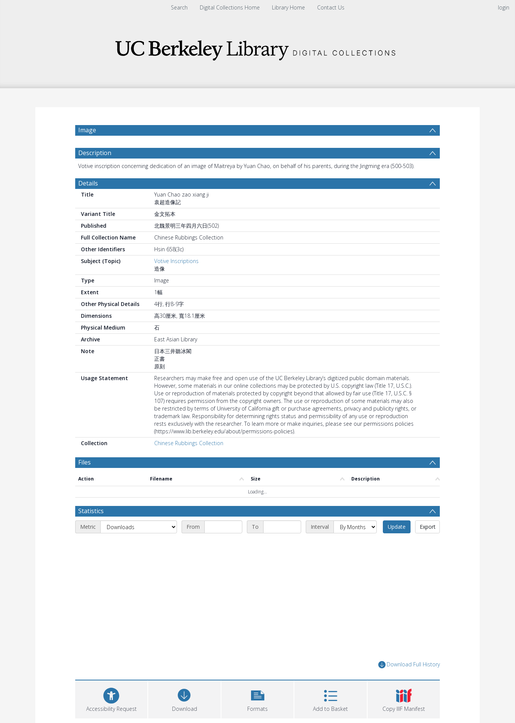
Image (87, 130)
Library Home (288, 7)
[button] (257, 698)
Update (397, 526)
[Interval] (355, 526)
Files (84, 462)
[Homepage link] (257, 48)
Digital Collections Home (230, 7)
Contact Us (330, 7)
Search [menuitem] (179, 7)
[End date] (282, 526)
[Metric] (138, 526)
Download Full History (409, 665)
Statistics (91, 511)
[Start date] (223, 526)
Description (94, 153)
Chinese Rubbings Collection (188, 443)
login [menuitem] (503, 7)
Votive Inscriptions (176, 261)
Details (88, 183)
